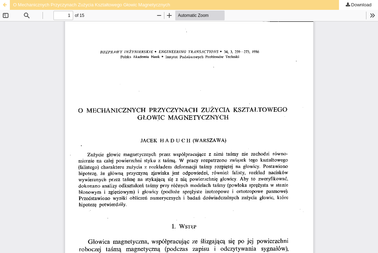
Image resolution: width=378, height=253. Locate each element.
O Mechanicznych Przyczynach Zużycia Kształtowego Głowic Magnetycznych (91, 4)
